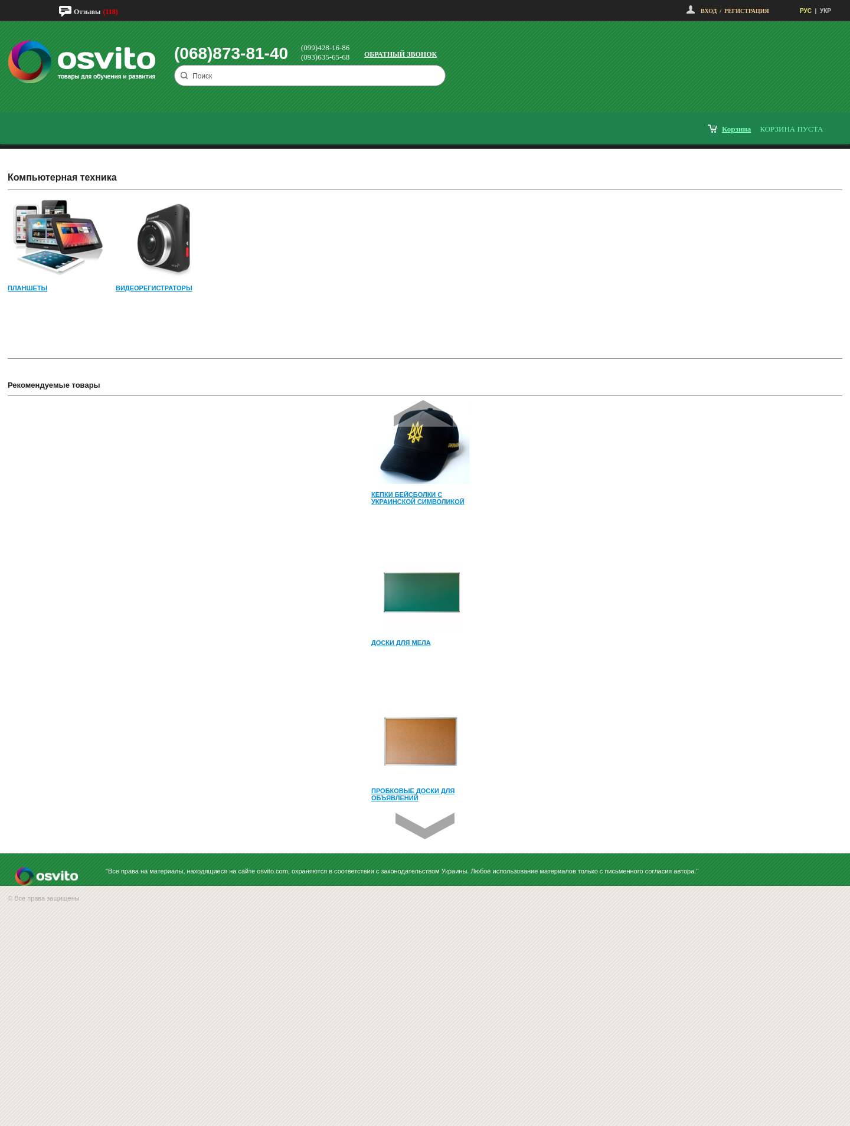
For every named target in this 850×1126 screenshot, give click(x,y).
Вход (709, 11)
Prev (423, 413)
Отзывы (87, 12)
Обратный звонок (400, 54)
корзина (736, 129)
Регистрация (746, 11)
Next (425, 826)
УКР (825, 11)
